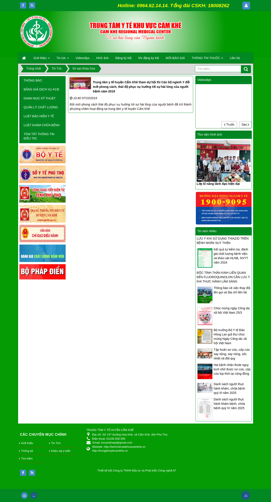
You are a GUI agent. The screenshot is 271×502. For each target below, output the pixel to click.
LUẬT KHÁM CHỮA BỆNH (42, 125)
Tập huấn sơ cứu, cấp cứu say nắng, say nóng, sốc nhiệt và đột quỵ (232, 354)
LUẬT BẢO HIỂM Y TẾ (39, 116)
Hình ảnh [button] (102, 58)
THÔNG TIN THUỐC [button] (207, 59)
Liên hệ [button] (235, 58)
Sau (245, 124)
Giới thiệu (27, 443)
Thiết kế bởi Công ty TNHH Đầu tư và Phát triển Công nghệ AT (136, 470)
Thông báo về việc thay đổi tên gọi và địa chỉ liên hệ (232, 290)
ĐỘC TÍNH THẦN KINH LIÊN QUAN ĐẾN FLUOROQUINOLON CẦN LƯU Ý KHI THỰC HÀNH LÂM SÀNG (223, 277)
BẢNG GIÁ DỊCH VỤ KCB (41, 89)
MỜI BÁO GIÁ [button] (175, 58)
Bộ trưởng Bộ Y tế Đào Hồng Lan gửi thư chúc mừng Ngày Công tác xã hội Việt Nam (230, 336)
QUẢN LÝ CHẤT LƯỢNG (41, 107)
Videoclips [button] (83, 58)
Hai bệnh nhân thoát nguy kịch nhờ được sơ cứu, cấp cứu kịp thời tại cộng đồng (232, 369)
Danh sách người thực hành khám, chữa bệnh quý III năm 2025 (229, 388)
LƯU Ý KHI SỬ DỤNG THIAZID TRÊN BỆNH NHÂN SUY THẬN (223, 241)
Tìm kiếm (27, 458)
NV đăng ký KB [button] (148, 58)
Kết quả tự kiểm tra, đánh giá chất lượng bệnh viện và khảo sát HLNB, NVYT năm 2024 (231, 256)
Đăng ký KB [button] (123, 58)
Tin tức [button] (62, 59)
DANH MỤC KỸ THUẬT (40, 98)
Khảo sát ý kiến (60, 451)
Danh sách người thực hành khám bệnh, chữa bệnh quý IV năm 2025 (229, 404)
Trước (229, 124)
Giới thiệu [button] (42, 59)
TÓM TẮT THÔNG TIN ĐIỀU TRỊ (39, 136)
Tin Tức (56, 443)
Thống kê (27, 451)
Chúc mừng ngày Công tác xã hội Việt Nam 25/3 (232, 310)
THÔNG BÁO (33, 80)
